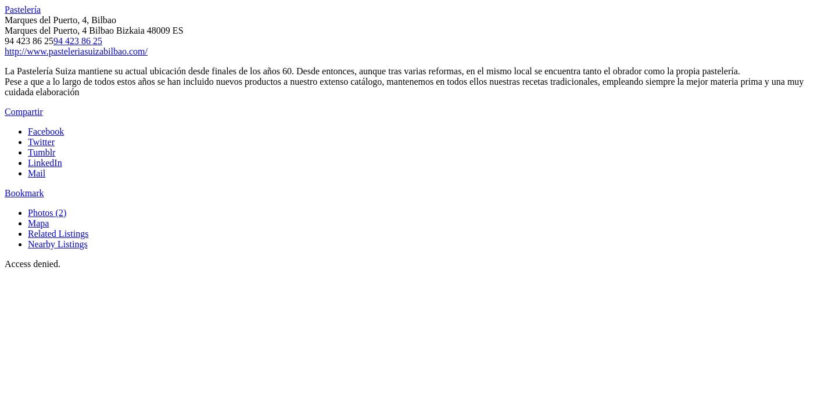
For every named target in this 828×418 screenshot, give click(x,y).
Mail (36, 173)
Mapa (38, 223)
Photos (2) (47, 213)
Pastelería (23, 10)
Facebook (46, 131)
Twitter (41, 142)
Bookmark (24, 193)
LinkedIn (45, 163)
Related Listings (58, 234)
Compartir (24, 112)
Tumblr (41, 152)
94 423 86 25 (77, 41)
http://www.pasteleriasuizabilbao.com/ (76, 51)
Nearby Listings (58, 244)
